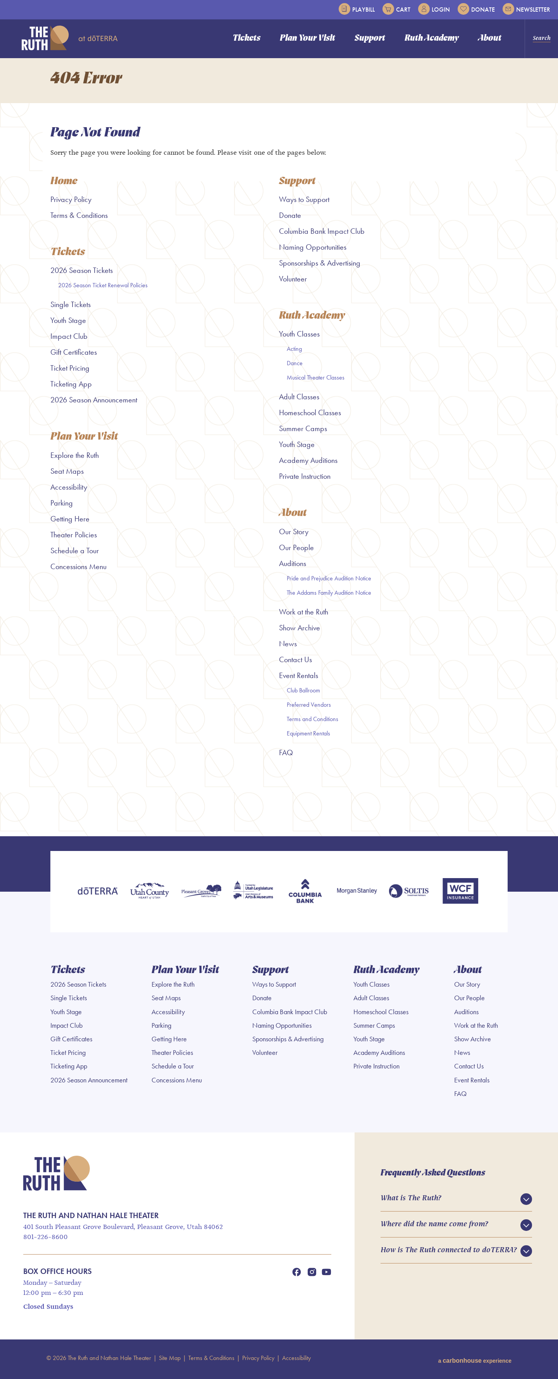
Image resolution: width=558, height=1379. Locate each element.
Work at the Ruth (303, 615)
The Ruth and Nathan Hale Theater (70, 38)
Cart (396, 9)
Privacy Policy (70, 202)
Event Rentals (298, 678)
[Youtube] (326, 1274)
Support (370, 38)
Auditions (292, 566)
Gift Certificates (73, 355)
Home (64, 184)
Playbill (357, 9)
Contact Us (295, 663)
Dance (295, 366)
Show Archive (299, 631)
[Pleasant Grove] (201, 895)
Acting (294, 352)
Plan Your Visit (307, 38)
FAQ (286, 756)
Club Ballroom (303, 693)
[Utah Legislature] (253, 895)
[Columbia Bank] (305, 895)
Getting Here (70, 522)
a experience (475, 1360)
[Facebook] (296, 1274)
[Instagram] (312, 1274)
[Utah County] (149, 895)
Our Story (293, 535)
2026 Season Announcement (93, 402)
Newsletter (526, 9)
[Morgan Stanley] (357, 895)
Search (542, 38)
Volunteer (293, 281)
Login (434, 9)
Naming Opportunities (312, 249)
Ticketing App (71, 387)
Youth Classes (299, 337)
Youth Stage (68, 323)
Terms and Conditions (312, 722)
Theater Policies (73, 538)
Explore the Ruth (74, 458)
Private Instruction (305, 479)
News (288, 647)
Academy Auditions (308, 463)
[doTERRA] (98, 895)
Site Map (170, 1360)
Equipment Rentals (308, 736)
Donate (476, 9)
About (489, 38)
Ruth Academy (432, 38)
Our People (296, 551)
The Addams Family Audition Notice (329, 596)
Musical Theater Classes (315, 380)
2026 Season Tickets (81, 273)
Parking (61, 506)
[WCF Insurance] (460, 895)
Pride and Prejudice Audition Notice (329, 581)
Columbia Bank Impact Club (322, 233)
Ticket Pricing (70, 371)
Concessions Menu (78, 570)
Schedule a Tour (74, 554)
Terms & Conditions (79, 218)
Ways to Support (304, 202)
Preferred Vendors (309, 708)
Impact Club (69, 339)
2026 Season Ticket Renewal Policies (103, 288)
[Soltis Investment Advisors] (409, 895)
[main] (279, 448)
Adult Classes (299, 399)
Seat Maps (67, 474)
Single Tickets (70, 307)
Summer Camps (303, 431)
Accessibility (68, 490)
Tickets (246, 38)
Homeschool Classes (310, 415)
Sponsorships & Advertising (319, 265)
